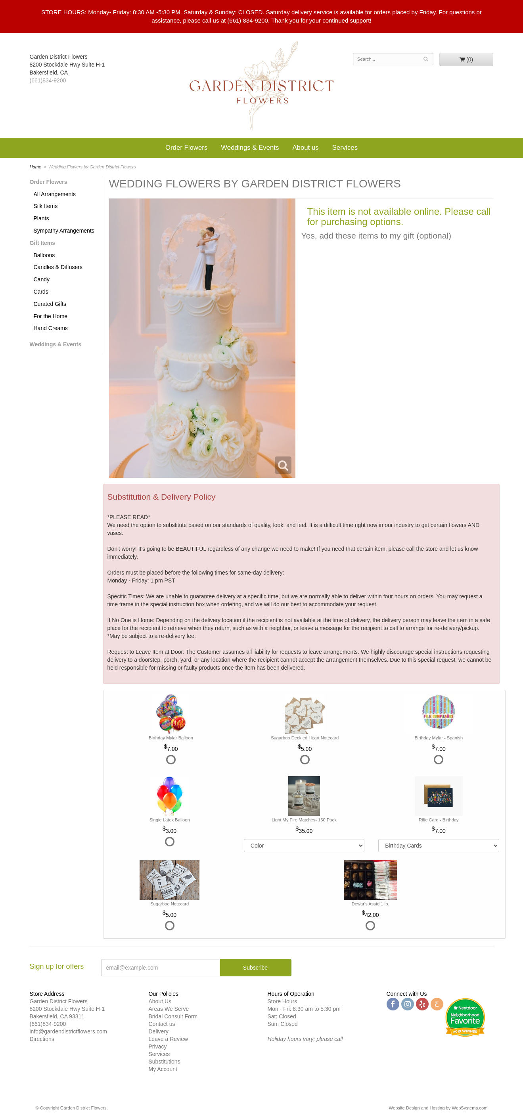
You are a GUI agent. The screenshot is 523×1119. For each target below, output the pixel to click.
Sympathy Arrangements (64, 230)
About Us (160, 1001)
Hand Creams (51, 328)
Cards (41, 291)
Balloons (44, 255)
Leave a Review (168, 1039)
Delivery (159, 1031)
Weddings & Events (250, 147)
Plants (41, 218)
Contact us (162, 1024)
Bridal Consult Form (173, 1016)
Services (345, 147)
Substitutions (164, 1061)
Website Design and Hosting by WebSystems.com (438, 1108)
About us (305, 147)
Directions (42, 1039)
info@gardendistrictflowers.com (68, 1031)
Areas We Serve (169, 1009)
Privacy (158, 1046)
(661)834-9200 (48, 80)
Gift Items (43, 243)
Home (36, 166)
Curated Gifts (50, 304)
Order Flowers (186, 147)
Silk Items (46, 206)
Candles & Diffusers (58, 267)
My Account (163, 1069)
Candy (42, 279)
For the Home (51, 316)
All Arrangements (55, 194)
